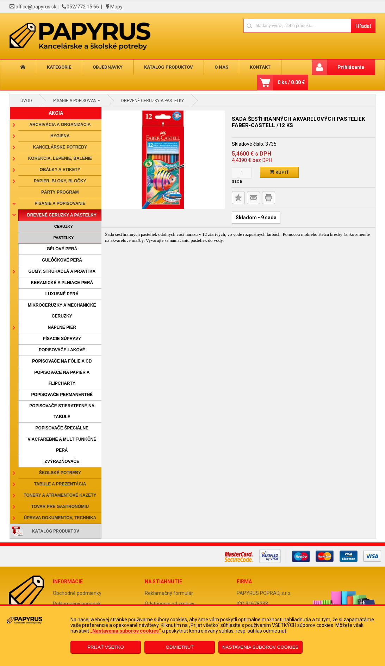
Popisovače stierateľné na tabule (61, 411)
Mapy (116, 7)
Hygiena (60, 135)
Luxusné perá (62, 293)
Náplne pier (62, 327)
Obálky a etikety (60, 169)
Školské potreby (60, 472)
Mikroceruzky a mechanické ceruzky (62, 311)
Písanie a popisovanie (76, 100)
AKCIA (56, 113)
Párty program (60, 192)
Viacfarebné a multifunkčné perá (61, 445)
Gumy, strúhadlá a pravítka (61, 271)
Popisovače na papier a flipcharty (61, 378)
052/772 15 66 (83, 7)
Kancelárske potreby (60, 147)
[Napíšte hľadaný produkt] (297, 25)
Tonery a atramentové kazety (60, 495)
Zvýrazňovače (62, 461)
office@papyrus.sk (35, 7)
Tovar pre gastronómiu (60, 506)
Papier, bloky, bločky (60, 180)
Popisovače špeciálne (62, 428)
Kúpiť (279, 172)
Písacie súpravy (62, 338)
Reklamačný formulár (169, 593)
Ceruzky (63, 226)
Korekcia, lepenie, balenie (60, 158)
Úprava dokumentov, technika (60, 517)
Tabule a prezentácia (60, 484)
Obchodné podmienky (77, 593)
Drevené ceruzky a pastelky (152, 100)
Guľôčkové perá (62, 260)
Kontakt (260, 67)
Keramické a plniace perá (62, 282)
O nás (221, 67)
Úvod (26, 100)
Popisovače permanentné (62, 394)
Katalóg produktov (168, 67)
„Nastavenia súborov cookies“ (125, 631)
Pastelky (63, 237)
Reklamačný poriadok (77, 604)
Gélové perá (61, 248)
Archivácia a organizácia (60, 124)
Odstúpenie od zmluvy (169, 604)
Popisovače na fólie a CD (62, 361)
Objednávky (108, 67)
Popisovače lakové (62, 349)
